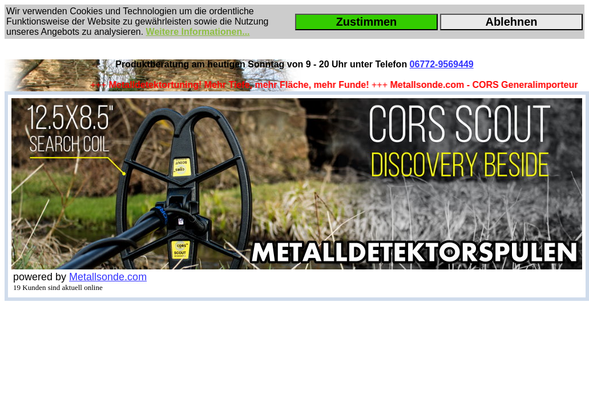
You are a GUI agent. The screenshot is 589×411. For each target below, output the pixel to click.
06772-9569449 (442, 64)
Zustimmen (366, 21)
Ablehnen (511, 21)
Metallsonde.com (108, 277)
